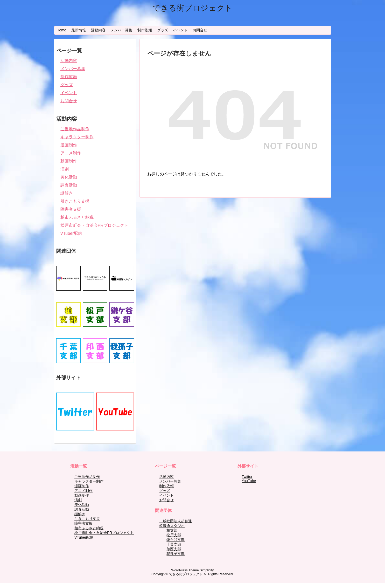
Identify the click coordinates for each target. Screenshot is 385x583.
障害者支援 (70, 209)
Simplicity (207, 570)
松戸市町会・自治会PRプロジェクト (94, 225)
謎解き (66, 193)
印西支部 (173, 549)
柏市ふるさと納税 (77, 217)
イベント (180, 30)
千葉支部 (173, 544)
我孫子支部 (175, 554)
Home (61, 30)
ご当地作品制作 (74, 129)
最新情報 (78, 30)
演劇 (64, 169)
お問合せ (200, 30)
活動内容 (98, 30)
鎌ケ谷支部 (175, 540)
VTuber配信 (71, 233)
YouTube (249, 481)
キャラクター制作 (77, 137)
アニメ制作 (70, 153)
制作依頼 (144, 30)
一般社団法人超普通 (175, 521)
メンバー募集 (121, 30)
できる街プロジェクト (192, 8)
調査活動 (68, 185)
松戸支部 (173, 535)
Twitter (247, 477)
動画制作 (68, 161)
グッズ (162, 30)
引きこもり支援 (74, 201)
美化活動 (68, 177)
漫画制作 (68, 145)
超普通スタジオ (172, 526)
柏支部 (171, 530)
